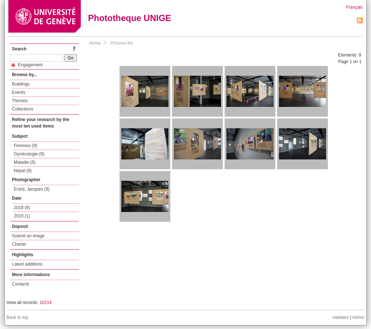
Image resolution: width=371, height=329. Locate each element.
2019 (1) (22, 215)
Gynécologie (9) (29, 154)
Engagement (27, 64)
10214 (45, 302)
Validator (340, 317)
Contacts (20, 284)
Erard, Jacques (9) (32, 189)
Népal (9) (23, 170)
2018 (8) (22, 207)
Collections (22, 109)
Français (354, 7)
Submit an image (28, 235)
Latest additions (27, 264)
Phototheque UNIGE (129, 18)
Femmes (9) (25, 145)
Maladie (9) (25, 162)
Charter (19, 244)
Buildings (21, 84)
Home (95, 43)
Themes (20, 100)
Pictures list (122, 43)
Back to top (17, 317)
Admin (358, 317)
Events (18, 92)
